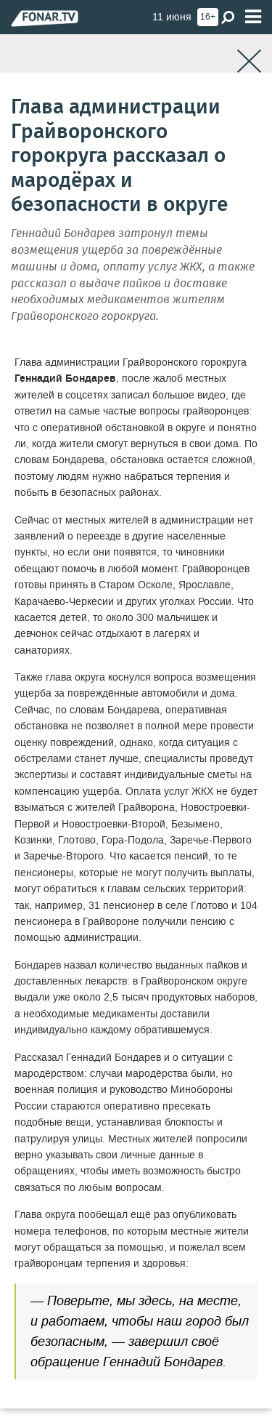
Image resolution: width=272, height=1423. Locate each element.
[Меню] (253, 17)
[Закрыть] (249, 61)
